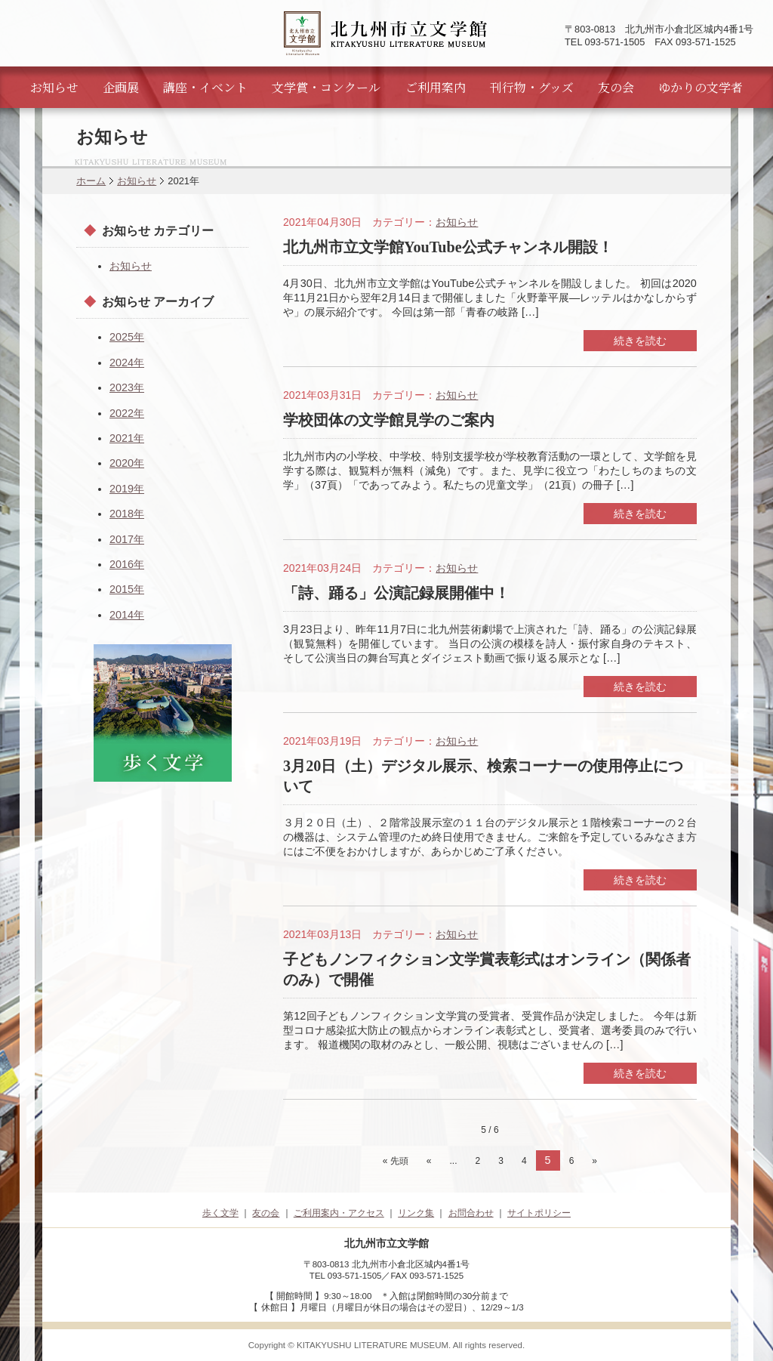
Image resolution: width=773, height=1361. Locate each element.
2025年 (126, 337)
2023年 (126, 387)
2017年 (126, 539)
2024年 (126, 362)
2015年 (126, 589)
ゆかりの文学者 (700, 87)
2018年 (126, 514)
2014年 (126, 615)
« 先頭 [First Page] (395, 1161)
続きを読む (640, 341)
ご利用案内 (435, 87)
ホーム (91, 181)
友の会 (616, 87)
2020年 (126, 463)
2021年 (126, 438)
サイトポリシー (539, 1212)
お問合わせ (471, 1212)
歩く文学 (220, 1212)
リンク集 (416, 1212)
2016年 (126, 564)
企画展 (121, 87)
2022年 (126, 413)
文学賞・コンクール (326, 87)
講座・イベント (205, 87)
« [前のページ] (429, 1161)
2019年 (126, 489)
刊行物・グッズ (532, 87)
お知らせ (54, 87)
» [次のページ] (594, 1161)
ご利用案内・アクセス (339, 1212)
